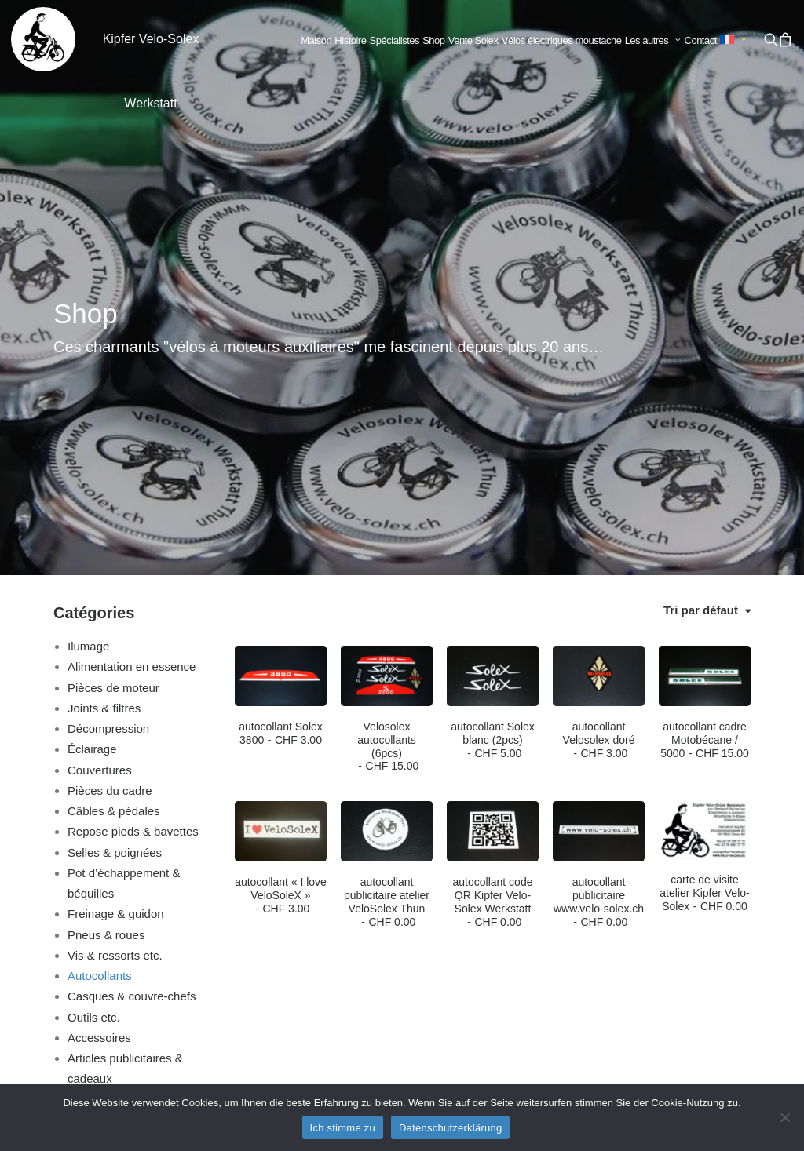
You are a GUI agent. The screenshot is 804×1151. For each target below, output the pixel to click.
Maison (316, 40)
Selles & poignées (115, 584)
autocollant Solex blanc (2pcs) (493, 471)
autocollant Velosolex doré (599, 471)
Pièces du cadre (110, 522)
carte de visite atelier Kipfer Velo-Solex (704, 624)
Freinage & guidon (116, 645)
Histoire (350, 40)
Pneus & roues (106, 666)
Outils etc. (94, 749)
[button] (770, 39)
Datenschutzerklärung (450, 1128)
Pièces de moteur (113, 419)
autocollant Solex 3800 (281, 465)
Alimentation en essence (132, 398)
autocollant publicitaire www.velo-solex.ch (599, 633)
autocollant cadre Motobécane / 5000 (704, 471)
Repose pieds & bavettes (133, 563)
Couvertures (100, 501)
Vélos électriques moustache (562, 40)
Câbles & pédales (114, 542)
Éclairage (92, 480)
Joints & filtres (104, 439)
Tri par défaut (700, 341)
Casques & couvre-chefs (132, 727)
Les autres (653, 40)
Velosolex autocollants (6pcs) (386, 478)
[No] (784, 1117)
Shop (433, 40)
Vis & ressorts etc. (115, 687)
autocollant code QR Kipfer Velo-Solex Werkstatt (493, 633)
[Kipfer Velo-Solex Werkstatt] (43, 39)
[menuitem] (316, 41)
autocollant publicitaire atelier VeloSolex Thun (386, 633)
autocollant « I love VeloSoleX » (281, 627)
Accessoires (99, 769)
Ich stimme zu (342, 1128)
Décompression (108, 460)
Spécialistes (394, 40)
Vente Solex (473, 40)
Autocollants (100, 707)
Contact (701, 40)
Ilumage (88, 377)
